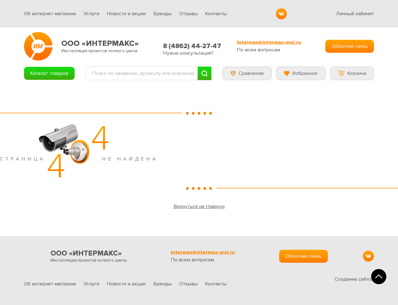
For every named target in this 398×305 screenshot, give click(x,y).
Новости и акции (126, 13)
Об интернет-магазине (50, 13)
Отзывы (188, 13)
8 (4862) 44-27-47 (192, 46)
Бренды (162, 13)
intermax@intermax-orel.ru (269, 42)
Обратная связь (350, 46)
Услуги (91, 13)
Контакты (216, 13)
